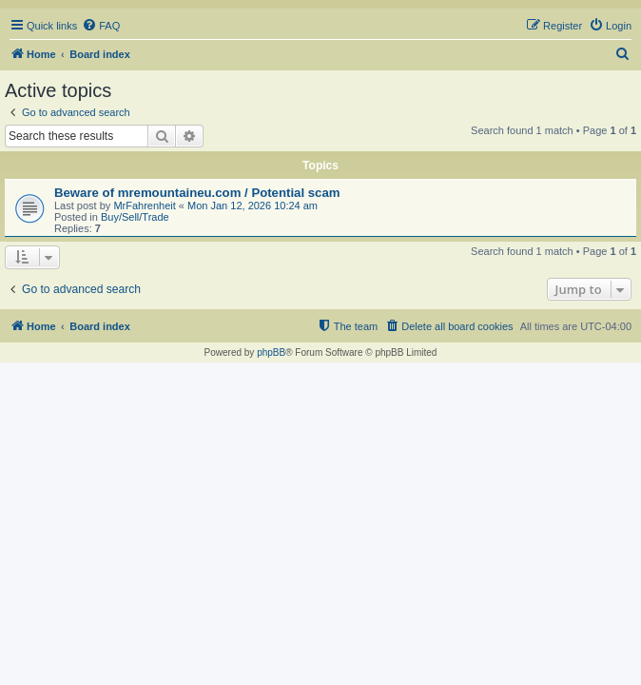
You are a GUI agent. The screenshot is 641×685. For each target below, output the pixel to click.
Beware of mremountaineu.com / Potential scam (197, 193)
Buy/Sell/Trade (135, 217)
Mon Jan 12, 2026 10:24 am (252, 205)
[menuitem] (101, 25)
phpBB (271, 352)
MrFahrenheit (144, 205)
